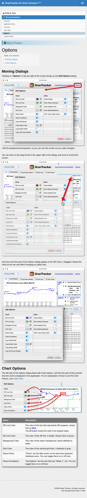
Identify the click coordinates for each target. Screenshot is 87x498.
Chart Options (10, 63)
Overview (7, 21)
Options (6, 33)
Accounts (7, 27)
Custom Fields (8, 36)
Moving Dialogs (11, 59)
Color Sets (7, 30)
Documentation (11, 17)
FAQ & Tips (9, 13)
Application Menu (9, 24)
